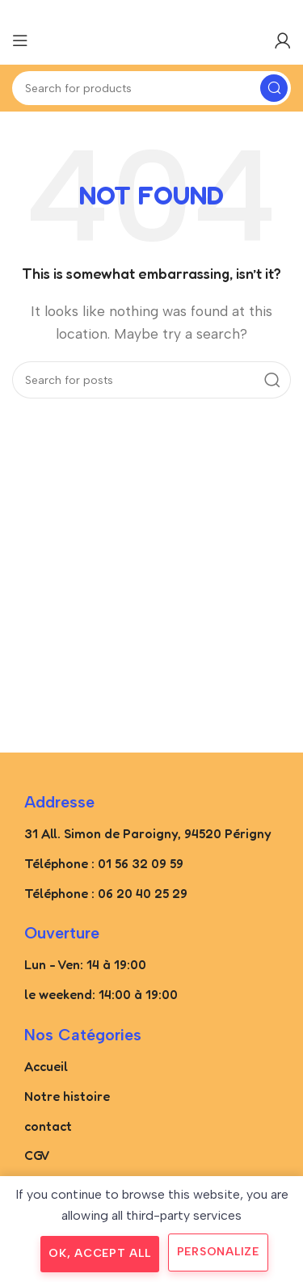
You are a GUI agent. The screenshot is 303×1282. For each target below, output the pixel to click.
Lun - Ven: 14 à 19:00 (85, 964)
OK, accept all (99, 1253)
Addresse (59, 802)
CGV (37, 1155)
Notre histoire (67, 1096)
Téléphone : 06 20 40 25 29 (105, 893)
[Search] (151, 88)
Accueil (46, 1066)
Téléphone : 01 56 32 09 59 (103, 863)
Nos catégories (82, 1034)
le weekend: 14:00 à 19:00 (101, 994)
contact (48, 1126)
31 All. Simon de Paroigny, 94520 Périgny (147, 833)
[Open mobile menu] (20, 40)
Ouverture (61, 933)
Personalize (218, 1252)
